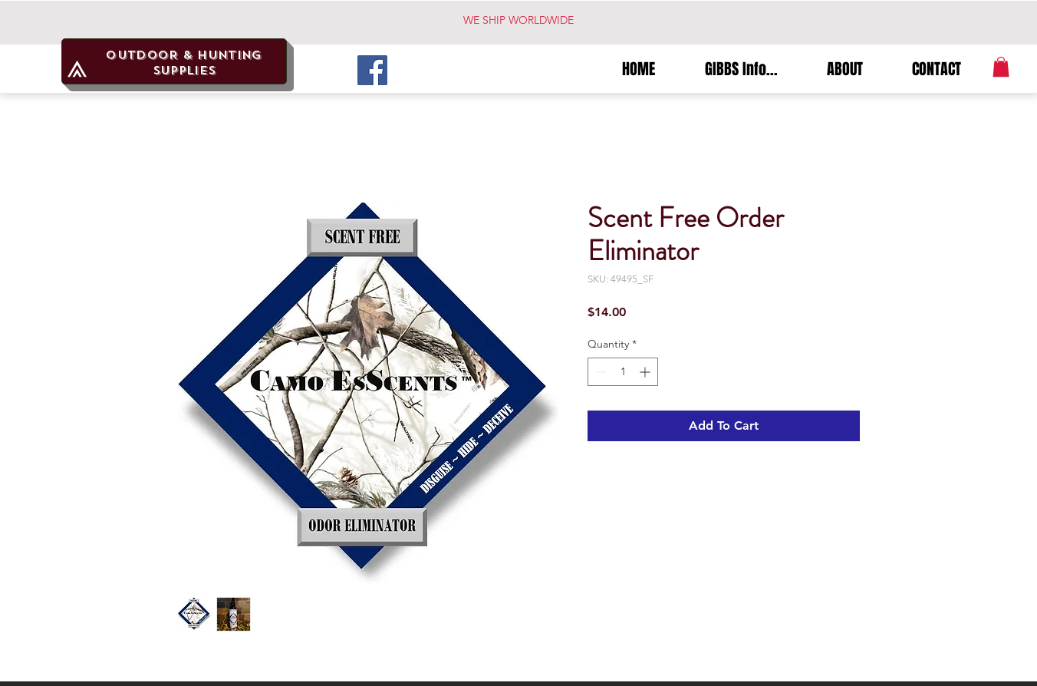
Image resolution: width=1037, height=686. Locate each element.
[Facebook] (372, 70)
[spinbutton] (623, 371)
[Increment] (646, 371)
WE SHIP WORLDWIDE (518, 20)
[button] (1001, 67)
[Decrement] (599, 371)
